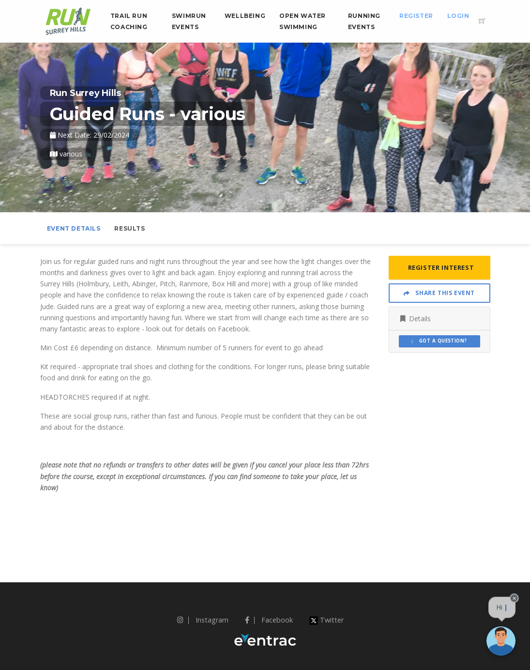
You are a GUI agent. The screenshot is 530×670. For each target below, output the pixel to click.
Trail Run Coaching (129, 21)
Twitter (326, 619)
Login (458, 15)
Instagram (202, 619)
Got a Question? (439, 341)
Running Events (364, 21)
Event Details (74, 228)
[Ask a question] (500, 640)
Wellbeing (245, 15)
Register (416, 15)
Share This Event (439, 293)
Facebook (269, 619)
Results (129, 228)
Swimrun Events (189, 21)
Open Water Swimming (302, 21)
